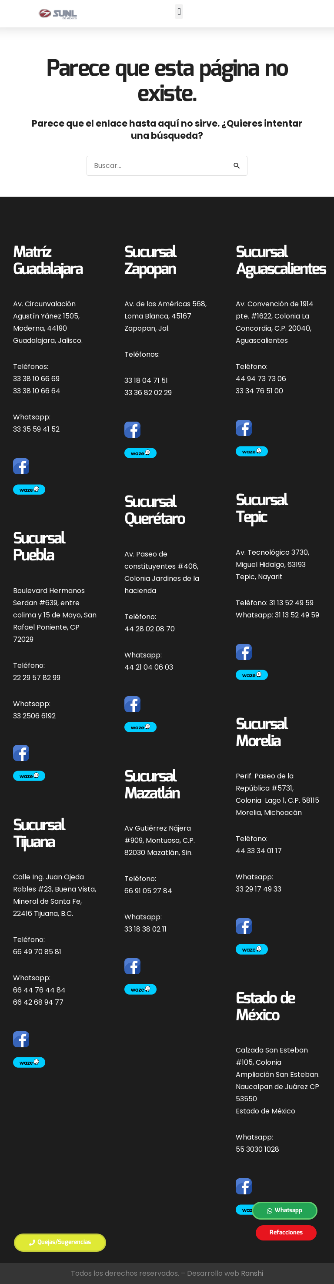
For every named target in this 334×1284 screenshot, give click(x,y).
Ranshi (252, 1273)
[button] (179, 11)
